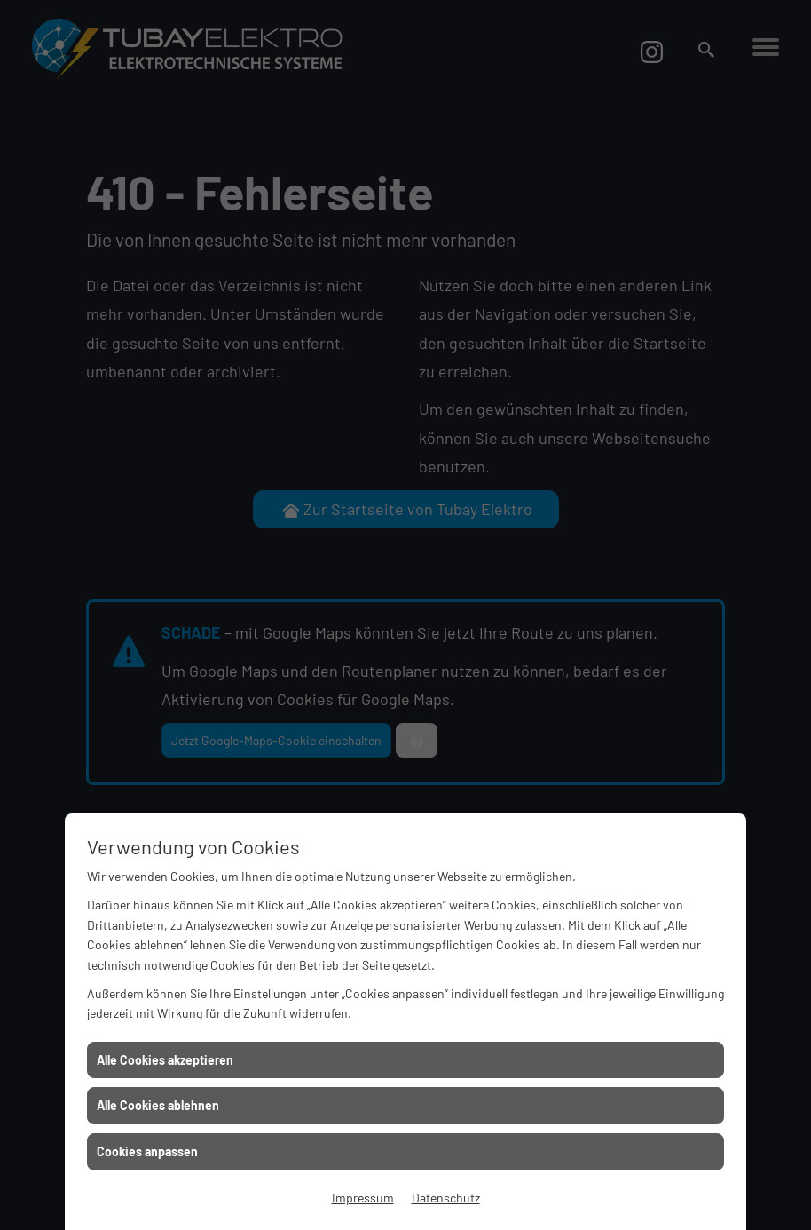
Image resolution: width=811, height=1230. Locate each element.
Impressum (363, 1197)
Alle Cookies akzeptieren (165, 1059)
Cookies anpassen (147, 1151)
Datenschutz (446, 1197)
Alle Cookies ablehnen (158, 1105)
